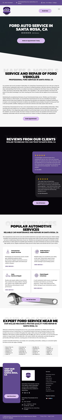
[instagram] (25, 393)
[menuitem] (44, 416)
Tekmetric (11, 417)
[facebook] (23, 393)
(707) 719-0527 (9, 2)
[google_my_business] (29, 393)
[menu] (59, 9)
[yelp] (27, 393)
